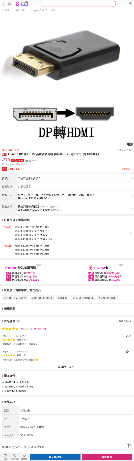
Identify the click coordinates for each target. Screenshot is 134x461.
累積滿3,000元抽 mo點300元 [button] (31, 278)
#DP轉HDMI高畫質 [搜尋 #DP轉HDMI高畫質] (15, 325)
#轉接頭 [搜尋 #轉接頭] (62, 325)
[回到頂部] (128, 445)
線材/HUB (20, 10)
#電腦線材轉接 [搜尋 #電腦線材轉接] (107, 325)
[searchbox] (79, 4)
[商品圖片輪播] (67, 80)
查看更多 (67, 426)
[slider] (67, 300)
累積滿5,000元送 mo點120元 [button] (31, 255)
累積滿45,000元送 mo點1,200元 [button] (33, 267)
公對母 (53, 10)
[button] (4, 154)
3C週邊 (6, 10)
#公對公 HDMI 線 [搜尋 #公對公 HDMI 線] (42, 325)
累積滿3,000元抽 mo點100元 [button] (31, 274)
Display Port (37, 10)
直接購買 (107, 457)
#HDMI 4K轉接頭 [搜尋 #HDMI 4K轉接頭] (83, 325)
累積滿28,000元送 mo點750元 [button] (32, 263)
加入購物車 (55, 457)
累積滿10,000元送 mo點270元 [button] (32, 259)
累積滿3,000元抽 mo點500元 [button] (31, 282)
